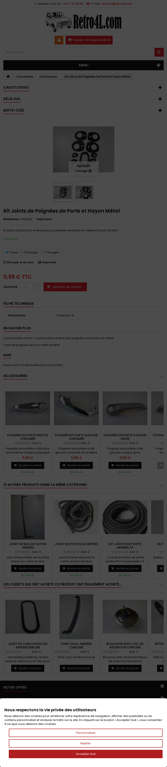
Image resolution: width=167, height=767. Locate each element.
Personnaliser (86, 733)
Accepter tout (85, 754)
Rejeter (86, 743)
